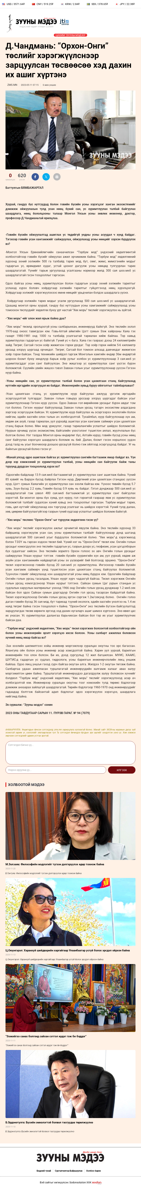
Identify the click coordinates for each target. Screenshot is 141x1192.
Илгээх (122, 770)
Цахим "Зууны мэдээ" (70, 35)
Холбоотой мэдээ (26, 784)
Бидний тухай (44, 1171)
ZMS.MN (12, 84)
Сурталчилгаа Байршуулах (68, 1171)
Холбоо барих (93, 1171)
